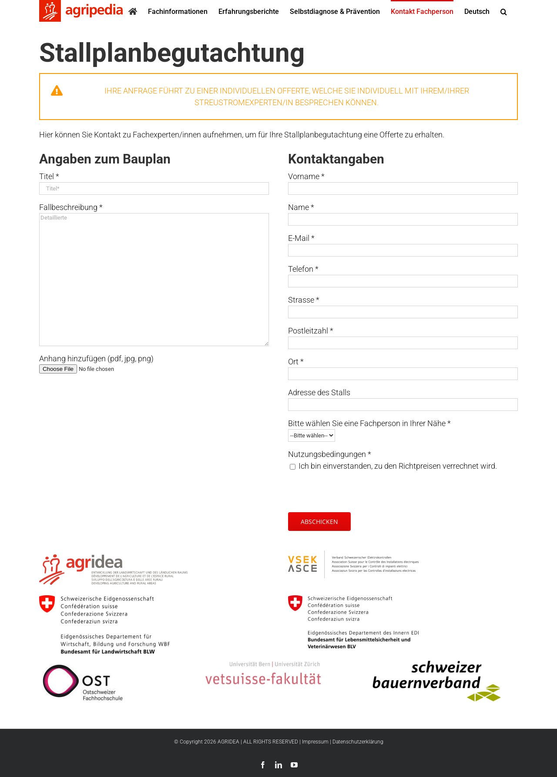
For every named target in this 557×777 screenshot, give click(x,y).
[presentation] (354, 489)
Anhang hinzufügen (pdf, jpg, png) (96, 358)
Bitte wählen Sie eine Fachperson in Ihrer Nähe (369, 423)
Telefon (303, 268)
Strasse (303, 299)
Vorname (306, 176)
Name (301, 207)
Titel (49, 176)
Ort (296, 361)
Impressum (315, 742)
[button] (503, 11)
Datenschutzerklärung (357, 742)
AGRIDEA (228, 742)
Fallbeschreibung (71, 207)
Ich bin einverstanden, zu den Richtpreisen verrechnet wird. (398, 465)
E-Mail (301, 238)
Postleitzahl (310, 330)
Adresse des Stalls (319, 392)
